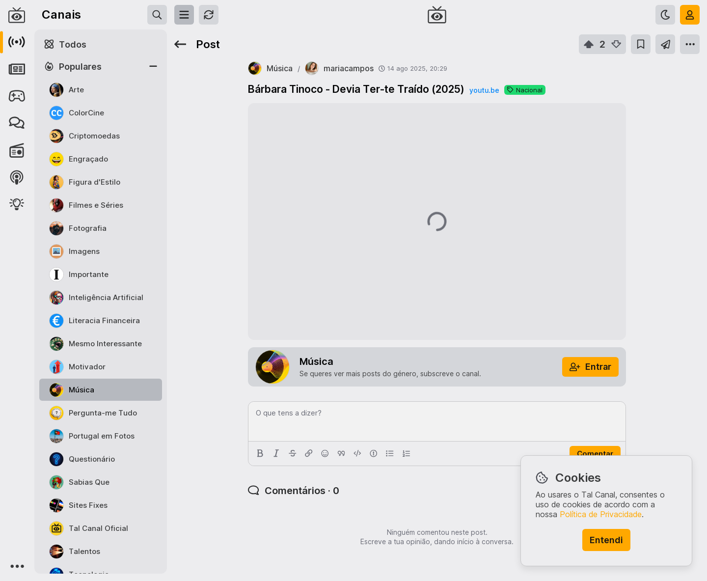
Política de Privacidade (601, 514)
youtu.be (484, 90)
